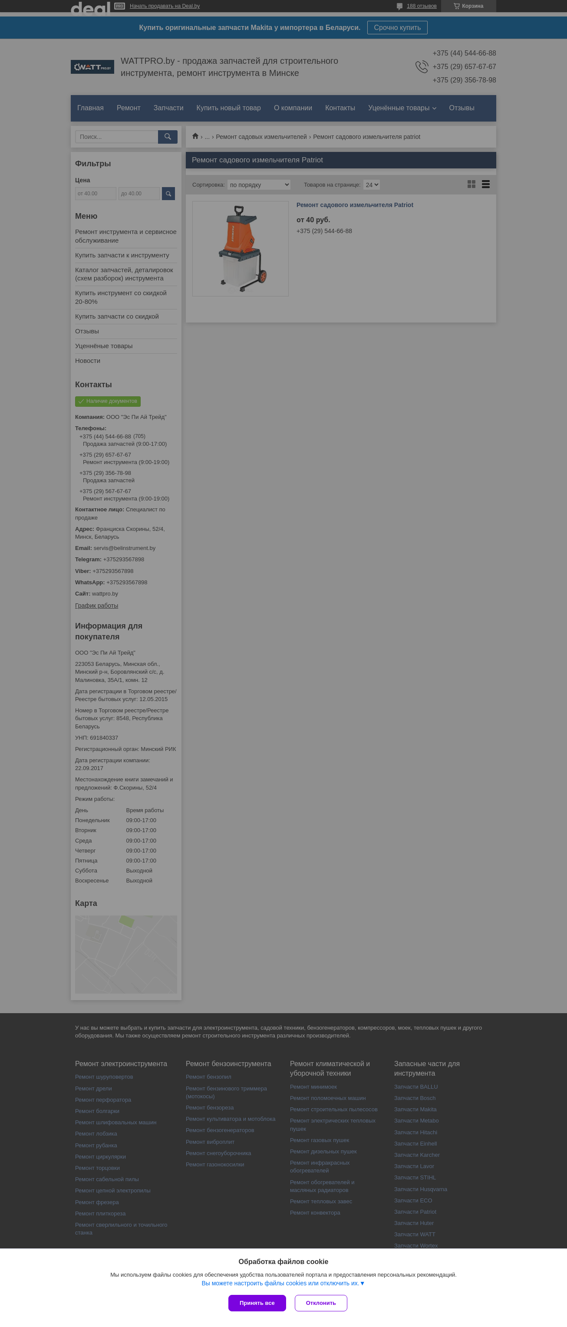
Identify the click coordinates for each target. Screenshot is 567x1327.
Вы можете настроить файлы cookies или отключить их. (280, 1283)
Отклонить (321, 1303)
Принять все (257, 1303)
